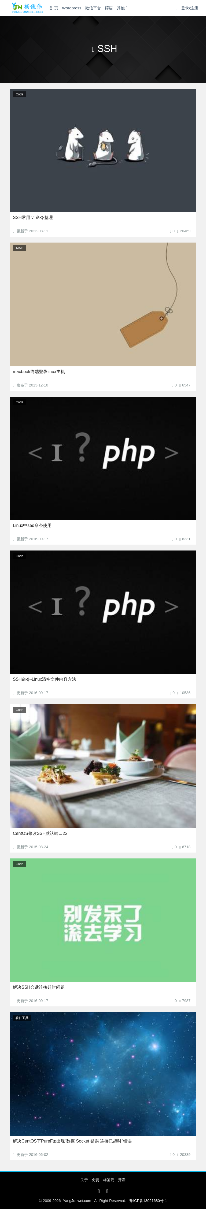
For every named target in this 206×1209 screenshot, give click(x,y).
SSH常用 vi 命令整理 (33, 217)
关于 (84, 1180)
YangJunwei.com (77, 1201)
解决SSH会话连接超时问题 (39, 987)
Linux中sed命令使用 (32, 525)
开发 (122, 1180)
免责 (95, 1180)
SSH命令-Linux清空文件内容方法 (44, 679)
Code (20, 94)
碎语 (109, 8)
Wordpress (71, 8)
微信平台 (93, 8)
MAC (19, 248)
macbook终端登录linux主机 (39, 371)
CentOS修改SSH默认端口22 (40, 833)
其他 (121, 8)
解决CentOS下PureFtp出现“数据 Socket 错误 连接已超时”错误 (72, 1141)
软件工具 (22, 1018)
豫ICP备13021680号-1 (148, 1201)
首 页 (53, 8)
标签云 (108, 1180)
